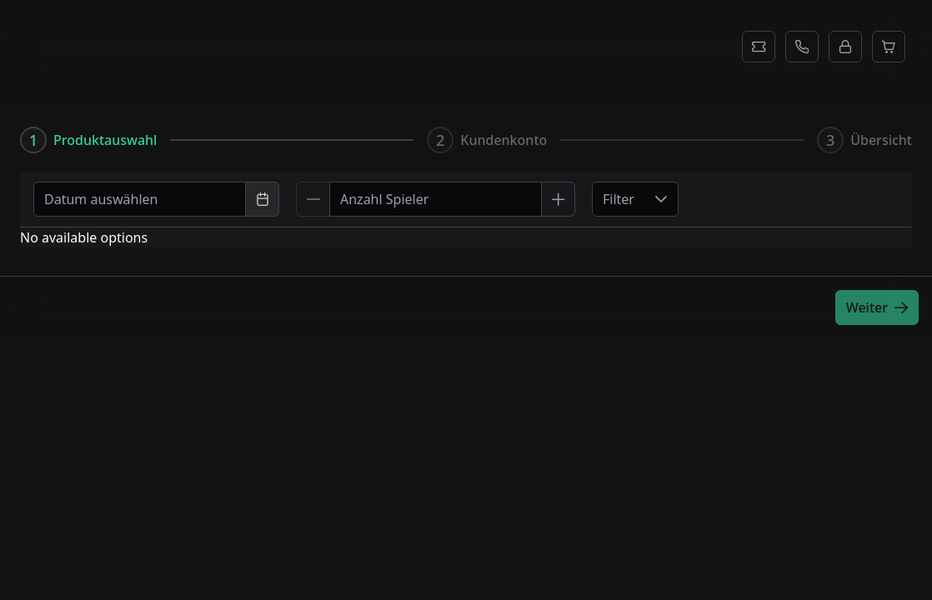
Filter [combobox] (618, 199)
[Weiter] (877, 307)
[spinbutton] (435, 199)
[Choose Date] (262, 199)
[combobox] (139, 199)
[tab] (88, 140)
